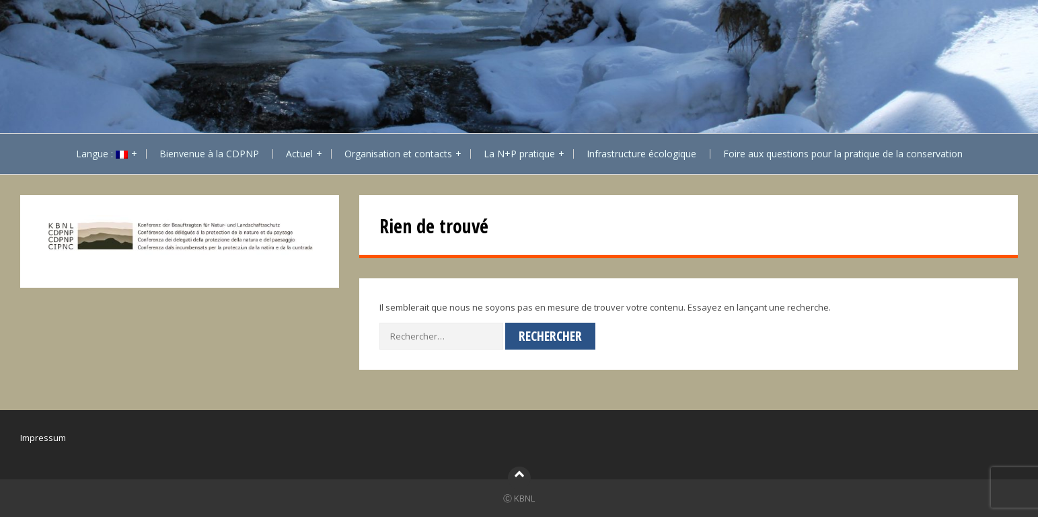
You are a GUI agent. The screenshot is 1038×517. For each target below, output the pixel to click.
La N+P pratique (519, 153)
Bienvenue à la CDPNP (209, 153)
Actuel (299, 153)
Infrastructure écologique (641, 153)
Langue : (102, 153)
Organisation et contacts (398, 153)
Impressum (43, 438)
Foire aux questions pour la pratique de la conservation (843, 153)
